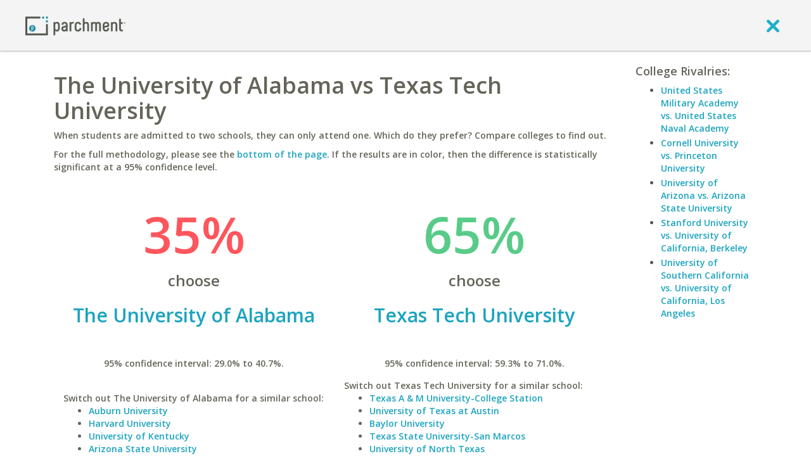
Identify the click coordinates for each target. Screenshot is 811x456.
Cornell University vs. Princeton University (700, 155)
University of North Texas (427, 449)
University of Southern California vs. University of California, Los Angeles (705, 287)
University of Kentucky (139, 436)
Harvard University (130, 423)
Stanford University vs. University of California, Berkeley (704, 235)
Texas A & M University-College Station (456, 398)
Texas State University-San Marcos (447, 436)
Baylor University (407, 423)
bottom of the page (282, 154)
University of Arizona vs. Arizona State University (703, 195)
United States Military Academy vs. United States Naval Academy (700, 109)
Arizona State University (143, 449)
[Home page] (75, 25)
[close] (773, 25)
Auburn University (128, 411)
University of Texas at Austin (434, 411)
